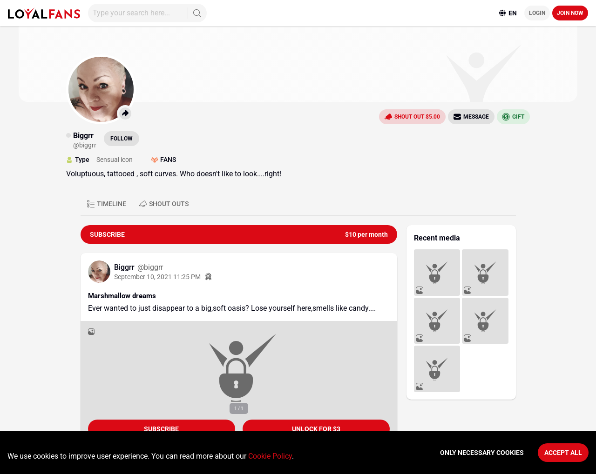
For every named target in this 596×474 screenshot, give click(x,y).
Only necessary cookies (482, 452)
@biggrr (150, 267)
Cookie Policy (270, 456)
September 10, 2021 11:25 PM (157, 276)
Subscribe (161, 429)
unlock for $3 (316, 429)
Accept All (563, 452)
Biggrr (125, 267)
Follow (121, 138)
